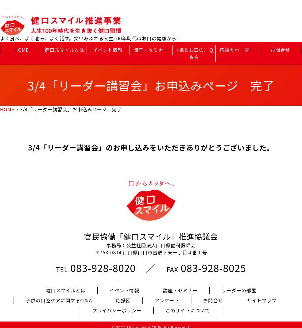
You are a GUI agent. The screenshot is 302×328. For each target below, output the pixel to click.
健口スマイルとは (64, 49)
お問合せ (280, 49)
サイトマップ (262, 295)
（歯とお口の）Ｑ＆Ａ (194, 53)
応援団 (123, 295)
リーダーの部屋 (238, 285)
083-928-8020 (103, 263)
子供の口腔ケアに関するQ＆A (59, 295)
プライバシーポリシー (117, 305)
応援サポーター (237, 49)
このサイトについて (187, 305)
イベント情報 (108, 49)
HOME (21, 49)
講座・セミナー (151, 49)
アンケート (167, 295)
